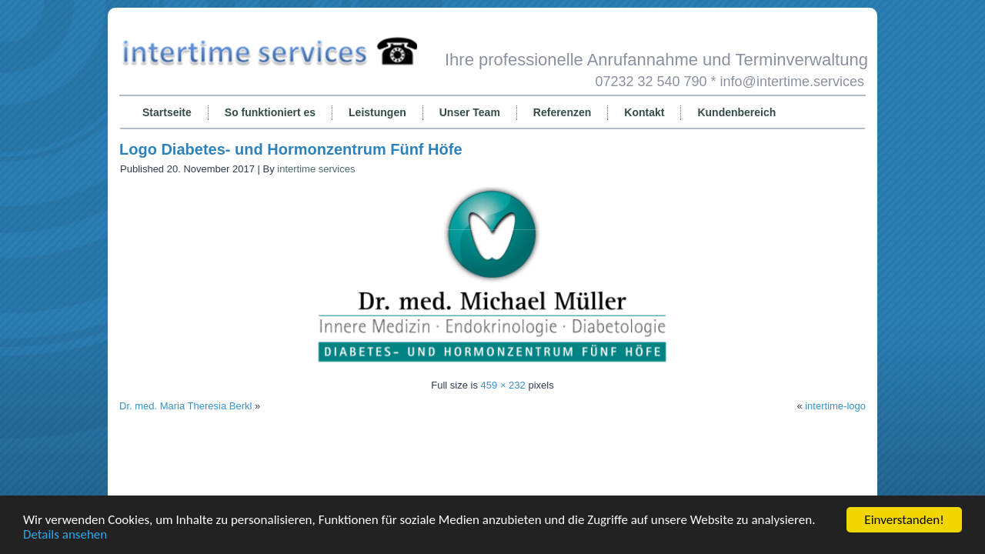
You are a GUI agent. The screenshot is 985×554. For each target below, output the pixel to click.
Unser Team (469, 112)
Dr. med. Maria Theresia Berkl (185, 406)
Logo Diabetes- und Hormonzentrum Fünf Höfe (290, 149)
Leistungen (377, 112)
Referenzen (562, 112)
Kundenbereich (736, 112)
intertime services (316, 169)
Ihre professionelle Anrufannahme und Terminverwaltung (656, 59)
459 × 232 (503, 385)
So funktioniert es (270, 112)
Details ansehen (65, 534)
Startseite (167, 112)
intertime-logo (835, 406)
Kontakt (644, 112)
